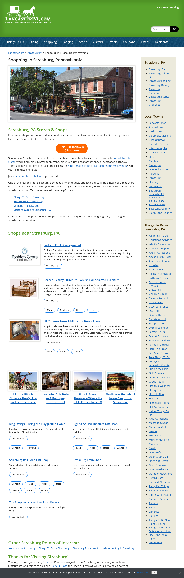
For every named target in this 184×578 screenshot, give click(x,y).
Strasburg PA (34, 43)
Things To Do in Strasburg (54, 539)
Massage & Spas (158, 413)
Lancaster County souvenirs (110, 156)
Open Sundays (157, 456)
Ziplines (153, 506)
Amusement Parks (159, 252)
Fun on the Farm (158, 359)
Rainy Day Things (159, 477)
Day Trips (154, 301)
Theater (153, 494)
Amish (83, 33)
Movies (153, 422)
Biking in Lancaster (160, 264)
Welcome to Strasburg (22, 539)
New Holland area (159, 160)
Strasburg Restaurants (86, 539)
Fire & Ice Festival (159, 344)
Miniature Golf (157, 418)
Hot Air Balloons (158, 397)
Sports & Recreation (160, 485)
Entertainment (157, 310)
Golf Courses (156, 364)
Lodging (67, 33)
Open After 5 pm (159, 447)
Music (152, 439)
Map (49, 301)
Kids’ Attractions (158, 409)
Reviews (64, 301)
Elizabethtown (157, 130)
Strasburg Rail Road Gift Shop (29, 451)
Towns (145, 33)
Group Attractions (159, 368)
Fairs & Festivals (158, 327)
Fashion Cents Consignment (62, 236)
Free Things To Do (159, 348)
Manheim (154, 151)
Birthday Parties (158, 268)
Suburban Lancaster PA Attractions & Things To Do (156, 186)
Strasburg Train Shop (87, 451)
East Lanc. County (159, 199)
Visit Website (53, 257)
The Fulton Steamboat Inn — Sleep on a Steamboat (120, 389)
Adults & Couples (159, 239)
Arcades (153, 256)
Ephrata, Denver (158, 135)
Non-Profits (155, 443)
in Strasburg (29, 188)
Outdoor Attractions (160, 464)
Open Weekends (158, 460)
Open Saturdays (158, 451)
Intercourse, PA (158, 139)
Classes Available (159, 289)
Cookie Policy (143, 572)
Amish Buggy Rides (160, 247)
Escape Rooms (157, 314)
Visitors (98, 33)
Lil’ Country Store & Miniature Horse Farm (72, 312)
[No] (179, 573)
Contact (16, 438)
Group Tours (156, 372)
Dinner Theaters (158, 306)
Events (113, 33)
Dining (34, 33)
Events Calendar (158, 318)
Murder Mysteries (159, 430)
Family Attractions (159, 331)
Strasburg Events (159, 87)
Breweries (155, 280)
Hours (93, 301)
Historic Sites (156, 385)
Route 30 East (59, 556)
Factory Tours (157, 322)
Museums (155, 434)
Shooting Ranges (159, 481)
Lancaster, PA (16, 43)
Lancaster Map (157, 113)
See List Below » (72, 139)
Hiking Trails (156, 381)
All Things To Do (158, 226)
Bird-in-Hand (156, 122)
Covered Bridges (158, 297)
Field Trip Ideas (158, 339)
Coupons (129, 33)
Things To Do (15, 33)
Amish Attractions (159, 243)
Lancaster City (157, 143)
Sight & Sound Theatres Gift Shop (95, 415)
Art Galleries (156, 260)
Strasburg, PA (157, 60)
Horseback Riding (159, 393)
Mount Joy (155, 156)
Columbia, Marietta (160, 126)
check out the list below (27, 167)
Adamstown (156, 118)
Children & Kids (158, 284)
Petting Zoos (156, 468)
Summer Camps (158, 489)
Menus (30, 481)
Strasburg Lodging (160, 71)
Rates (79, 301)
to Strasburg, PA (32, 200)
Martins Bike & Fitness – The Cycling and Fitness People (23, 389)
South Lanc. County (160, 203)
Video (63, 342)
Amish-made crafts (79, 156)
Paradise (48, 553)
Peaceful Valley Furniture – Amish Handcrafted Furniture (81, 271)
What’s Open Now (159, 235)
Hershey (154, 173)
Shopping (50, 33)
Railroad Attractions (160, 473)
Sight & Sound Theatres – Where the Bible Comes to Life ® (88, 389)
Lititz (152, 147)
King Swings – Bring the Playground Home (37, 415)
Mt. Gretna (155, 177)
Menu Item (155, 533)
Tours (152, 498)
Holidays (154, 389)
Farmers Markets (159, 335)
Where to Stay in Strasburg (119, 539)
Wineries (154, 502)
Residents (161, 33)
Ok (154, 572)
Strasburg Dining (159, 76)
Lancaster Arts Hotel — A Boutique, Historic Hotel (55, 389)
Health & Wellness (159, 376)
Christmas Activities (160, 230)
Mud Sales (155, 426)
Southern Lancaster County (63, 560)
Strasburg (155, 168)
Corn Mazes (156, 293)
